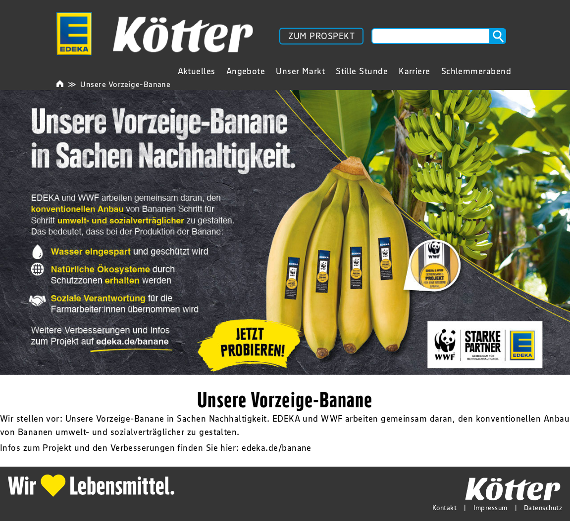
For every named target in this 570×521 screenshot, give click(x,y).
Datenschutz (543, 507)
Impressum (490, 507)
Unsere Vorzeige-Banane (125, 84)
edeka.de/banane (276, 447)
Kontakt (444, 507)
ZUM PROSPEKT (321, 36)
